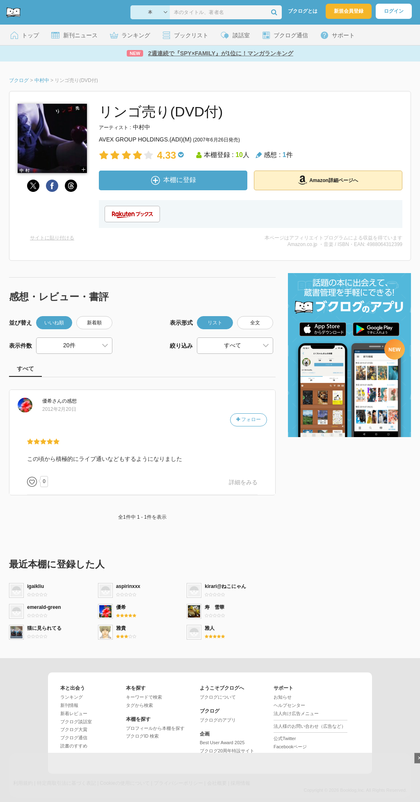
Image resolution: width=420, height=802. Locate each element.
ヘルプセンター (289, 705)
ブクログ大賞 (73, 729)
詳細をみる (243, 482)
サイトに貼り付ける (52, 238)
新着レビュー (73, 713)
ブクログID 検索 (142, 736)
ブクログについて (218, 697)
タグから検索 (139, 705)
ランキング (71, 697)
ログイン (394, 11)
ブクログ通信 (73, 737)
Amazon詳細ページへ (328, 180)
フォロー (248, 419)
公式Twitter (285, 738)
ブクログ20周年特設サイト (227, 750)
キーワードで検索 (144, 697)
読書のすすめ (73, 745)
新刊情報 (69, 705)
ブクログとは (302, 11)
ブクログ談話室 (76, 721)
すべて (25, 368)
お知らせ (283, 697)
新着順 (94, 323)
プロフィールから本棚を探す (155, 728)
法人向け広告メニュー (296, 713)
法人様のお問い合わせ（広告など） (310, 726)
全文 (255, 323)
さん (52, 401)
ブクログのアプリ (218, 720)
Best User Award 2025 (222, 742)
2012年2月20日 (59, 409)
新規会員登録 (348, 11)
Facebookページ (290, 746)
